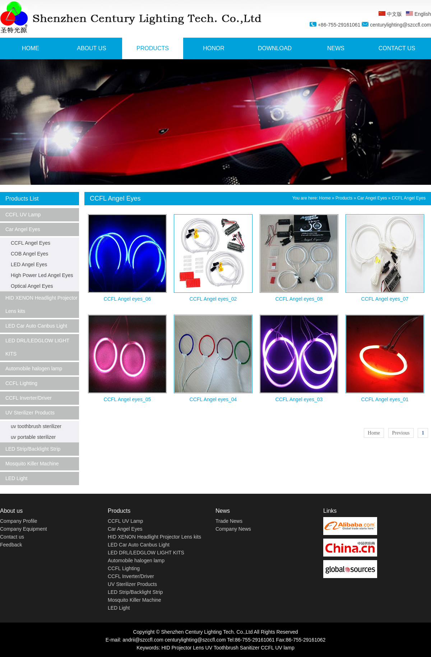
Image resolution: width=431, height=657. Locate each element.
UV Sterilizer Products (30, 413)
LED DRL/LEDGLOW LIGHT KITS (37, 347)
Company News (233, 529)
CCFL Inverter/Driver (28, 398)
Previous (401, 433)
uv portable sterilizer (33, 437)
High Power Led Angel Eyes (42, 275)
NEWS (335, 48)
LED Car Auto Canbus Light (36, 326)
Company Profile (18, 521)
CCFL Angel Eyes (30, 243)
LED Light (16, 478)
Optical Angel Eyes (32, 286)
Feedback (11, 545)
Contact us (12, 537)
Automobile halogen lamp (33, 368)
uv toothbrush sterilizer (36, 426)
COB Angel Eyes (29, 254)
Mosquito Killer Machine (32, 463)
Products (343, 198)
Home (325, 198)
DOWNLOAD (275, 48)
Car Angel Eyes (22, 229)
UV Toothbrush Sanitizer (232, 648)
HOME (30, 48)
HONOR (213, 48)
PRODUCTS (152, 48)
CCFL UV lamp (278, 648)
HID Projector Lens (182, 648)
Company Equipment (23, 529)
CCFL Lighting (21, 383)
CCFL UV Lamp (23, 214)
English (418, 14)
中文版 (390, 14)
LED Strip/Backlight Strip (32, 449)
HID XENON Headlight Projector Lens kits (41, 304)
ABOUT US (91, 48)
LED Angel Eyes (29, 264)
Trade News (229, 521)
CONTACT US (397, 48)
